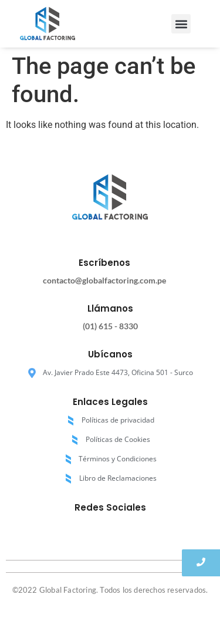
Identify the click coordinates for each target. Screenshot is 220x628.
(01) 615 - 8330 (110, 326)
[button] (181, 23)
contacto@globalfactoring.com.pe (104, 280)
